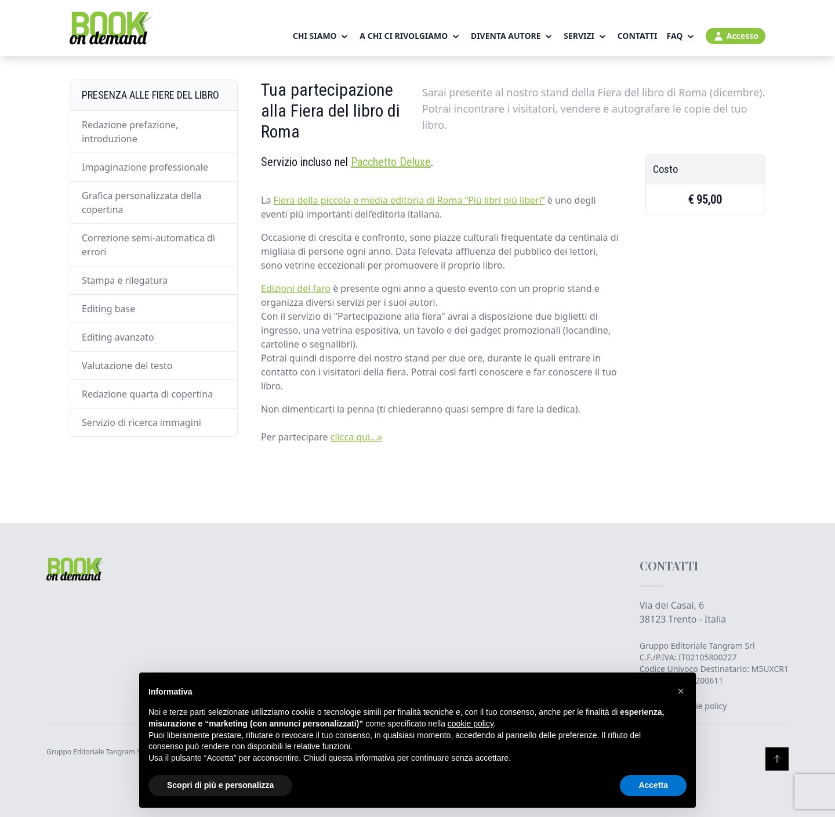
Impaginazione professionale (145, 167)
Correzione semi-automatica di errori (148, 245)
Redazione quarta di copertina (147, 394)
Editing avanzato (118, 337)
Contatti (638, 35)
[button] (680, 691)
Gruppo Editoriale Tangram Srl (697, 645)
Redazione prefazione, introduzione (130, 131)
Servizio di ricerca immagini (141, 422)
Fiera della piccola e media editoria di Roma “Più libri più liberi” (409, 200)
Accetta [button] (653, 785)
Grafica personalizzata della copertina (141, 202)
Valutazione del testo (127, 365)
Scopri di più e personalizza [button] (220, 785)
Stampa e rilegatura (125, 280)
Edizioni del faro (296, 288)
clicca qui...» (356, 437)
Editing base (108, 308)
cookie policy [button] (470, 723)
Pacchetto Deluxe (391, 162)
